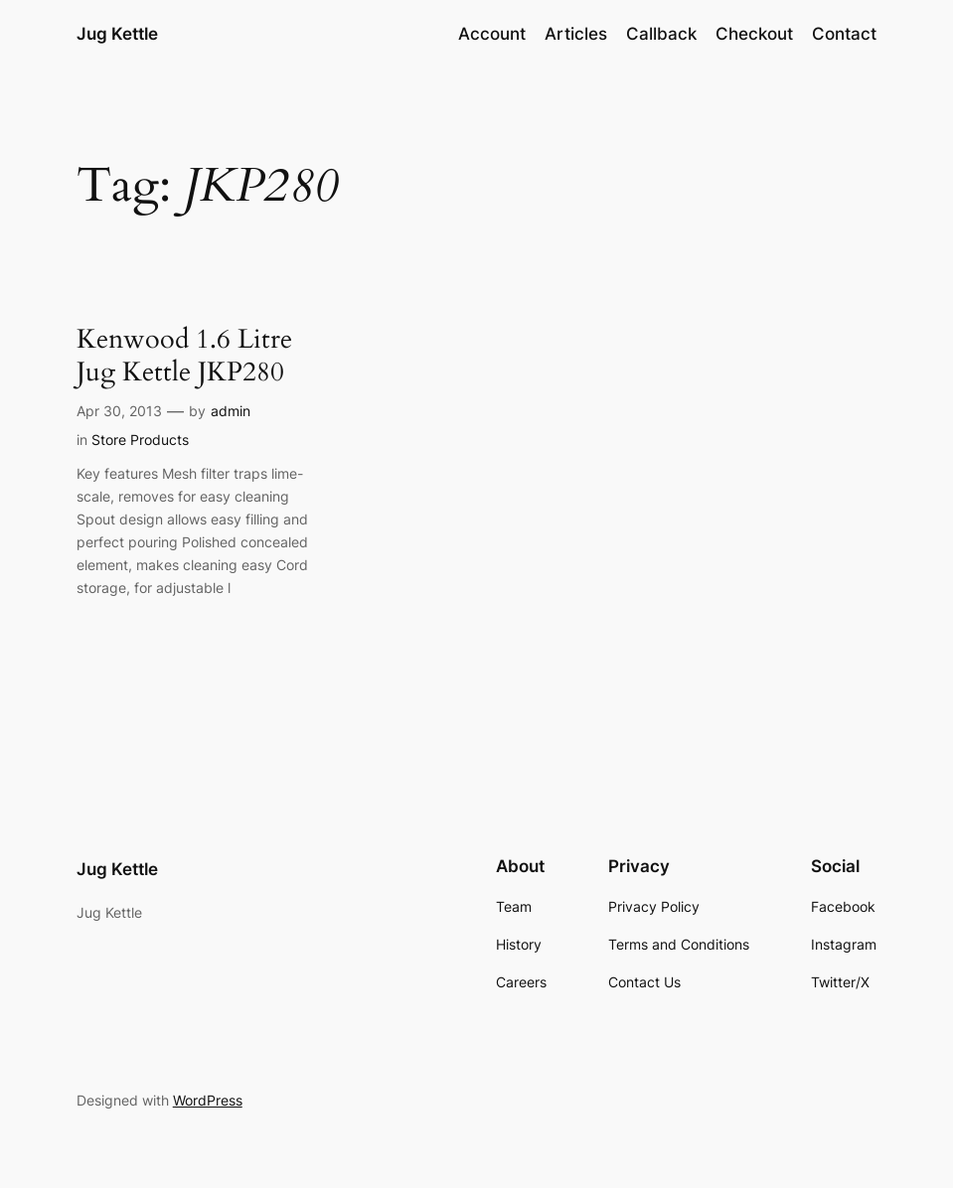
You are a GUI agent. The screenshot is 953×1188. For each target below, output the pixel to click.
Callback (661, 34)
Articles (576, 34)
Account (492, 34)
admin (230, 410)
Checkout (754, 34)
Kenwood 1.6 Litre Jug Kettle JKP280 (184, 356)
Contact (844, 34)
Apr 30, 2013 (119, 410)
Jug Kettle (117, 33)
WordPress (207, 1100)
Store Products (140, 439)
